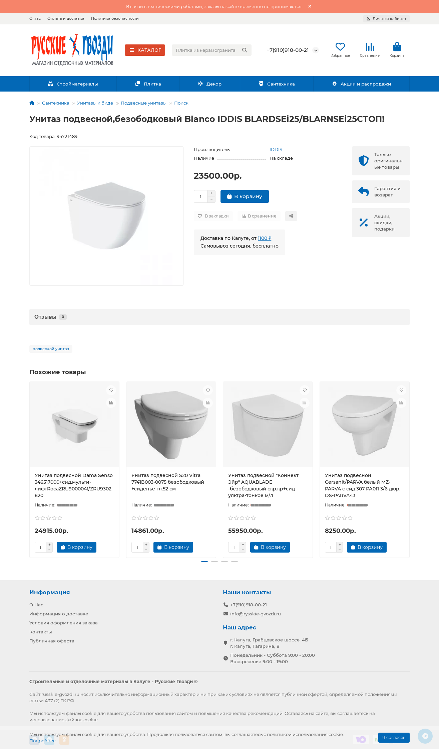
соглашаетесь (352, 712)
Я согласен (394, 737)
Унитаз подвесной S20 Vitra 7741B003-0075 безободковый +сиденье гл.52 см (167, 482)
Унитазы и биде (95, 103)
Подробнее (42, 740)
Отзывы (50, 317)
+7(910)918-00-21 (288, 50)
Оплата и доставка (65, 18)
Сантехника (276, 84)
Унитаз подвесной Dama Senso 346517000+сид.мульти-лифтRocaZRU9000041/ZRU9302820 (74, 486)
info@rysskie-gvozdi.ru (255, 613)
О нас (35, 18)
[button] (204, 562)
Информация (49, 591)
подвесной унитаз (51, 349)
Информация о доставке (58, 613)
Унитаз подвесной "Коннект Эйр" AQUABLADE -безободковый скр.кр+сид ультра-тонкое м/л (263, 486)
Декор (210, 84)
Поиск (181, 103)
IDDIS (276, 149)
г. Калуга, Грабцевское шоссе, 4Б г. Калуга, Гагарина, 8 (269, 642)
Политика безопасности (115, 18)
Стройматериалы (73, 84)
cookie (89, 712)
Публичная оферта (51, 640)
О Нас (36, 604)
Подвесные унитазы (143, 103)
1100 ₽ (264, 239)
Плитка (148, 84)
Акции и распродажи (361, 84)
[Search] (212, 50)
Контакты (40, 631)
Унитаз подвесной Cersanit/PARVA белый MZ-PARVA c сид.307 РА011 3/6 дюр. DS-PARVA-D (362, 486)
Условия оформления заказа (63, 622)
